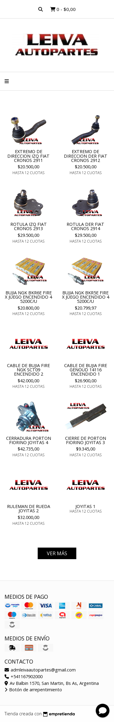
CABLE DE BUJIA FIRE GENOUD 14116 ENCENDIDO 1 (85, 370)
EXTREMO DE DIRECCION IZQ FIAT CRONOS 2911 (28, 156)
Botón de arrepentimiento (33, 689)
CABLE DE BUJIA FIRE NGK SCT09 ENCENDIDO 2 (28, 370)
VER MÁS (57, 553)
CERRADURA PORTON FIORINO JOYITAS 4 (28, 440)
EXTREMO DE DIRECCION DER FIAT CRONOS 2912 (85, 156)
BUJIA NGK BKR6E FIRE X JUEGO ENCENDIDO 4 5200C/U (28, 297)
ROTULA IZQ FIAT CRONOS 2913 (28, 226)
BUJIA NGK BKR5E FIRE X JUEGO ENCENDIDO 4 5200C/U (85, 297)
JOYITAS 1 (85, 506)
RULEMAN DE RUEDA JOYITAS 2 (28, 508)
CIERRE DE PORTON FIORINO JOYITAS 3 (85, 440)
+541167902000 (24, 676)
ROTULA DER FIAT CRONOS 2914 (85, 226)
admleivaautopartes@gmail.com (40, 670)
